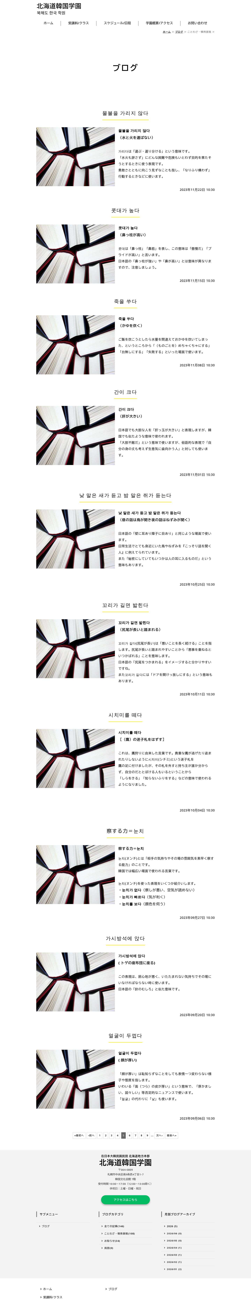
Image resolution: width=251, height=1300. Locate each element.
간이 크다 (125, 391)
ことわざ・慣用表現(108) (119, 1237)
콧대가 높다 (125, 210)
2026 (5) (172, 1230)
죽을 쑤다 (125, 301)
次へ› (159, 1135)
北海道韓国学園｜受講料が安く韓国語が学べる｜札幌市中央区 (59, 9)
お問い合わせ (197, 23)
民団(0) (108, 1252)
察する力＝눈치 (125, 831)
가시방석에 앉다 (125, 938)
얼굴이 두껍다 (126, 1035)
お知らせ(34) (112, 1244)
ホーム (49, 23)
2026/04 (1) (174, 1251)
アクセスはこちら (125, 1201)
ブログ (179, 31)
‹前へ (91, 1135)
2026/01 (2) (174, 1273)
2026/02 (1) (174, 1265)
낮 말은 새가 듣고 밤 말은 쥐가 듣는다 (125, 495)
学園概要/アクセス (159, 23)
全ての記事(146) (114, 1230)
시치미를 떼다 (126, 714)
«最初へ (79, 1135)
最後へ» (172, 1135)
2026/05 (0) (174, 1244)
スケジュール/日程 (117, 23)
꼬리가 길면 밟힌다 (125, 605)
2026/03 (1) (174, 1258)
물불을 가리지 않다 (125, 113)
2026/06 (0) (174, 1237)
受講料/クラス (78, 23)
